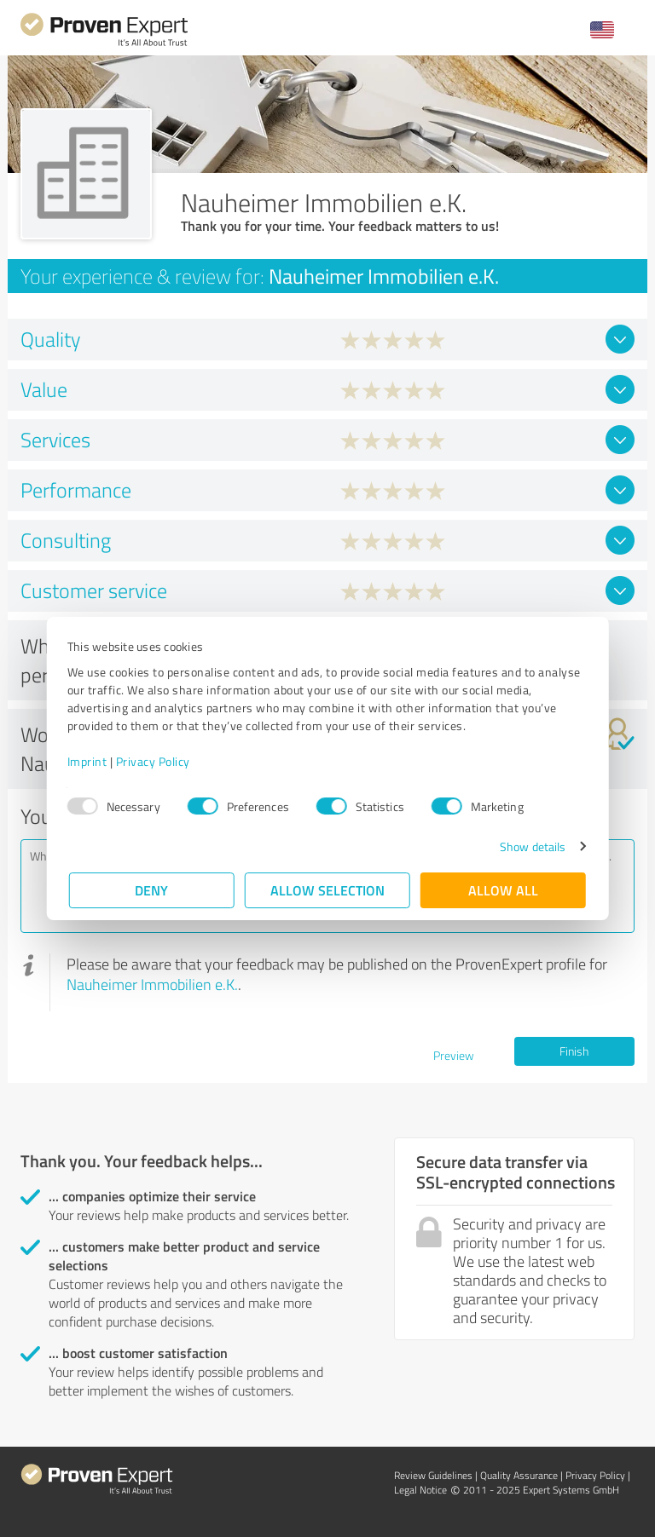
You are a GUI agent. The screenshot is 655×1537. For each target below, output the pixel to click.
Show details (531, 846)
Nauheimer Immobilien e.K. (152, 984)
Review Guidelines (433, 1475)
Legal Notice (420, 1489)
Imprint (89, 761)
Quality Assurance (519, 1475)
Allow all (503, 890)
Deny (152, 890)
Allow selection (327, 890)
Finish (573, 1051)
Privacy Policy (155, 761)
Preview (453, 1055)
